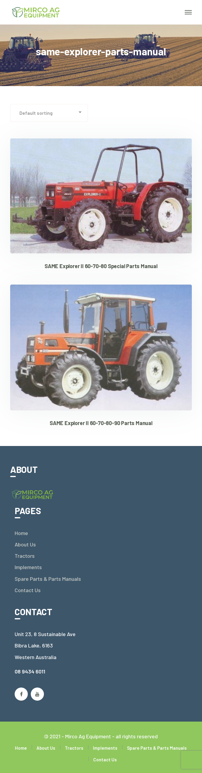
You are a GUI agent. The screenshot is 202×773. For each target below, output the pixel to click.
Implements (28, 567)
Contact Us (28, 590)
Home (21, 533)
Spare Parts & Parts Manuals (48, 578)
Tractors (25, 555)
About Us (25, 544)
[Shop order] (49, 113)
